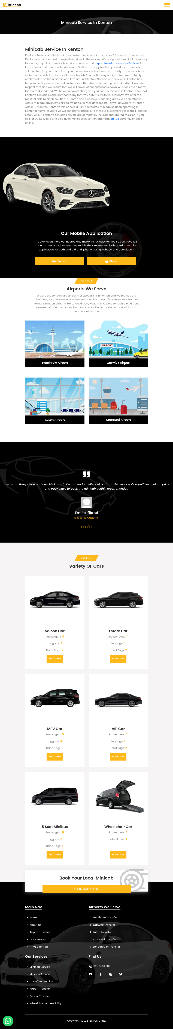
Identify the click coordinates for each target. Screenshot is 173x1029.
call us (114, 119)
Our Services (35, 939)
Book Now (55, 658)
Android (59, 261)
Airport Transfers (38, 932)
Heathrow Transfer (103, 917)
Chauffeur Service (39, 981)
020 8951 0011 (102, 966)
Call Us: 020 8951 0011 (86, 889)
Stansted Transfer (102, 939)
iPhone (111, 261)
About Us (33, 925)
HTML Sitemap (36, 947)
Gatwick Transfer (102, 925)
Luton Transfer (100, 932)
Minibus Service (37, 974)
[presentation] (83, 527)
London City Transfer (104, 947)
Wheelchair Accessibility (43, 1003)
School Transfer (37, 996)
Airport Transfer (37, 989)
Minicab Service (37, 967)
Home (31, 917)
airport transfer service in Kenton (116, 63)
